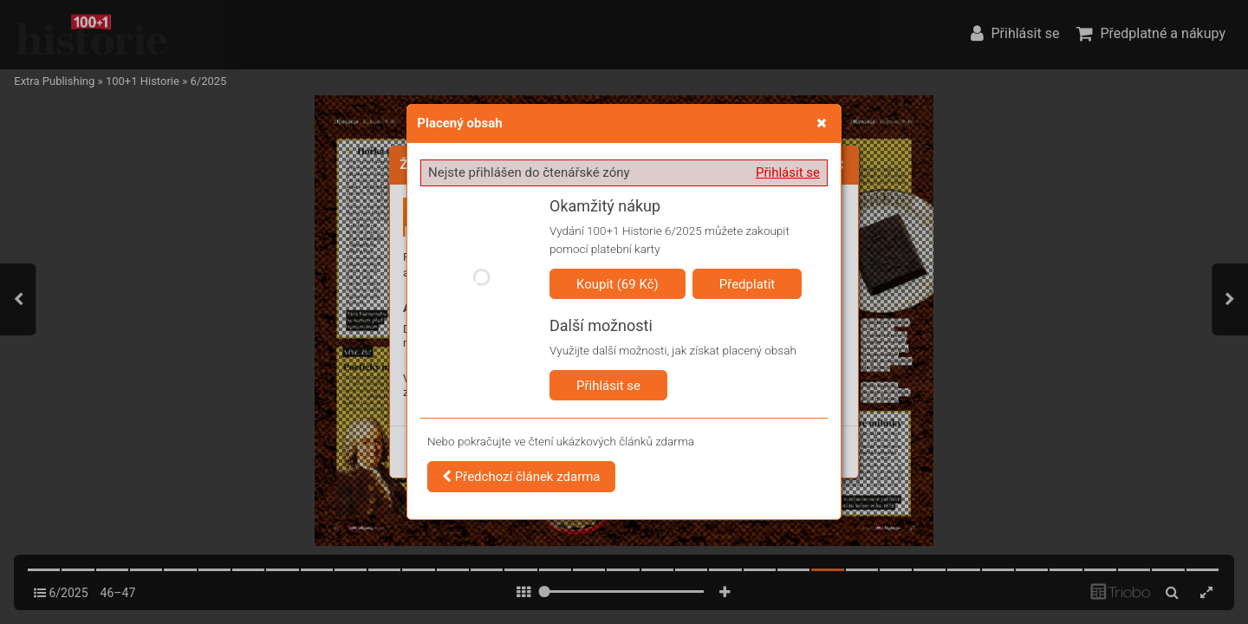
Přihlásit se (788, 172)
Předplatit (747, 284)
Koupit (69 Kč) (617, 284)
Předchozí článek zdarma (521, 476)
